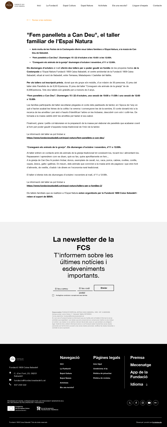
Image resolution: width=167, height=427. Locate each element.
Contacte (157, 5)
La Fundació (52, 5)
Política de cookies (101, 378)
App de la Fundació (139, 374)
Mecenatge (140, 364)
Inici (39, 5)
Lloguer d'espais (140, 5)
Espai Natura (87, 5)
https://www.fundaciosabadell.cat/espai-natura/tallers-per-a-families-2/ (64, 185)
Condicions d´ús (100, 368)
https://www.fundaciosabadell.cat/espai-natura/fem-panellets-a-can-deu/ (65, 137)
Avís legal (97, 364)
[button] (141, 385)
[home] (16, 5)
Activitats (102, 5)
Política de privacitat (102, 373)
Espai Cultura (69, 5)
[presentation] (72, 303)
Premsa (137, 357)
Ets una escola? (119, 5)
